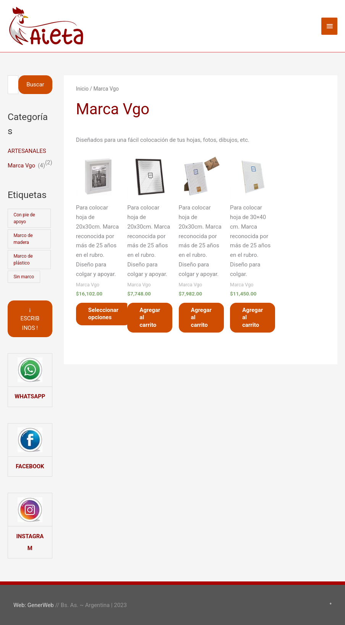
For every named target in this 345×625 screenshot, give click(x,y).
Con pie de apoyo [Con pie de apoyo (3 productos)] (24, 218)
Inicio (82, 89)
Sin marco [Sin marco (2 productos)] (23, 276)
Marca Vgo (21, 165)
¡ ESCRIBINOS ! (29, 319)
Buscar (35, 84)
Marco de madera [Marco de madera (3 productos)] (22, 239)
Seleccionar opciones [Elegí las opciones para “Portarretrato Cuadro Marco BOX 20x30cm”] (103, 314)
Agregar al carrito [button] (149, 317)
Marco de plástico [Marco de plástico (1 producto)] (22, 259)
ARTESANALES (27, 151)
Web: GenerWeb (33, 604)
